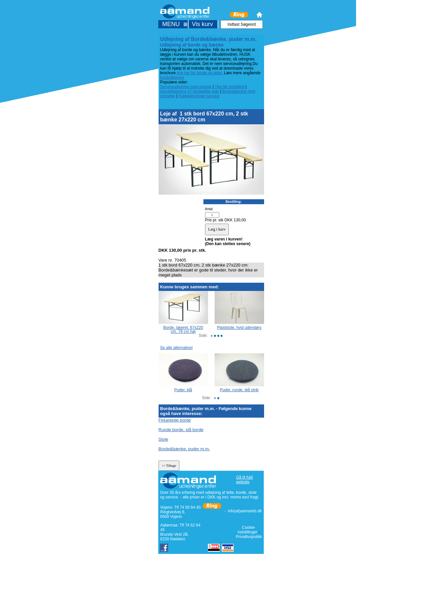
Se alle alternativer (176, 347)
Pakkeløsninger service (198, 96)
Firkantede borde (175, 420)
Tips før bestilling (229, 86)
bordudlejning (172, 77)
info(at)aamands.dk (245, 511)
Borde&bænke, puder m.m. (184, 448)
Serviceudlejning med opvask (186, 86)
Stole (163, 439)
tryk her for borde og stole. (200, 73)
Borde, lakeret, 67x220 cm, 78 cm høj (183, 329)
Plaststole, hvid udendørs (239, 327)
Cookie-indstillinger (247, 529)
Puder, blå (183, 390)
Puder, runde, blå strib (239, 390)
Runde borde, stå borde (181, 429)
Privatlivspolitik (249, 536)
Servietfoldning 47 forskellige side (189, 91)
